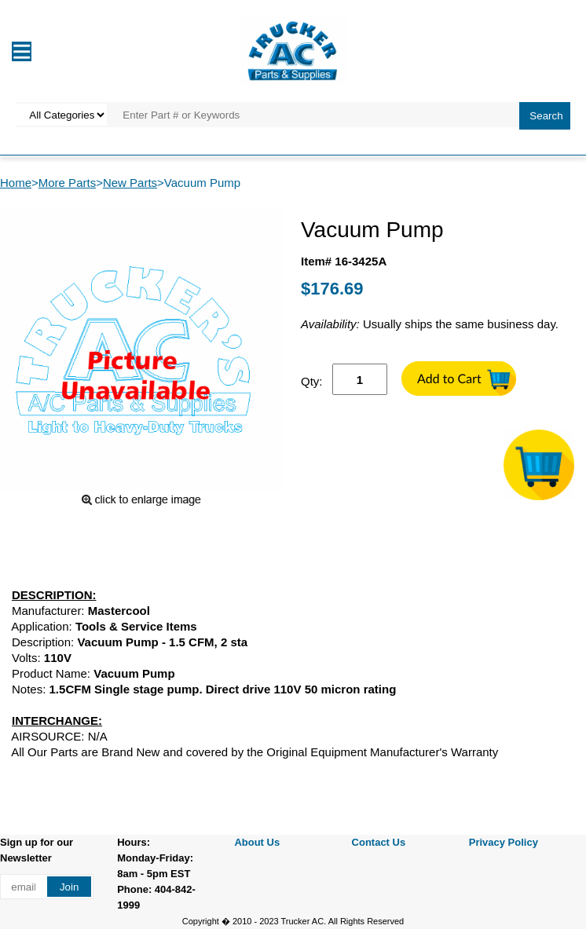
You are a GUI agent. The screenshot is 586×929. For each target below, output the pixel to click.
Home (15, 182)
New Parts (130, 182)
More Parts (67, 182)
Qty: (312, 381)
